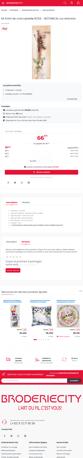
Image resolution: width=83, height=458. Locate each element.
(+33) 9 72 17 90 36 (22, 423)
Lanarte (28, 18)
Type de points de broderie (11, 454)
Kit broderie (14, 10)
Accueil (4, 10)
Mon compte (61, 447)
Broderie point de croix (30, 10)
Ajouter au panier (41, 172)
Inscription (74, 381)
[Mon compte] (71, 3)
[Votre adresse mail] (34, 380)
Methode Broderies (8, 450)
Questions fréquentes (37, 450)
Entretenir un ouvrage (9, 447)
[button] (65, 3)
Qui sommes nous (35, 454)
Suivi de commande (64, 450)
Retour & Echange (63, 454)
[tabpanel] (15, 317)
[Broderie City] (14, 3)
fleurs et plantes (48, 10)
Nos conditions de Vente (38, 447)
